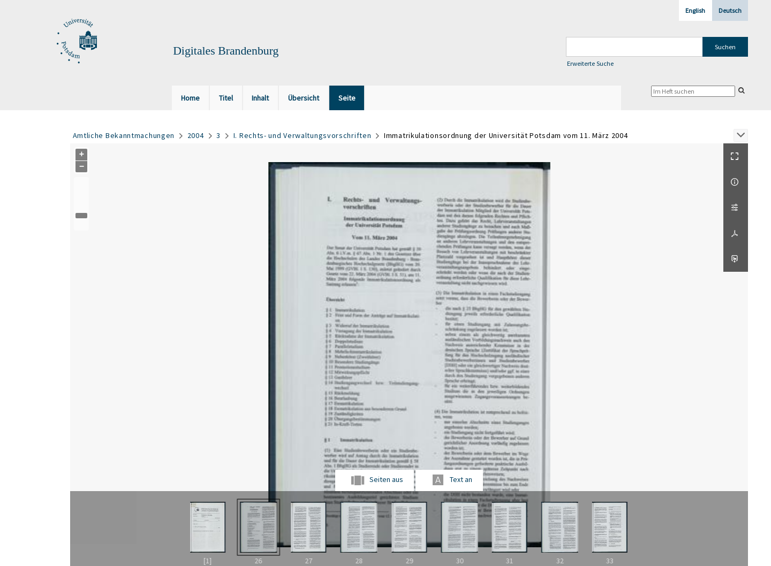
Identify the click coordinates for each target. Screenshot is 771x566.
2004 (195, 135)
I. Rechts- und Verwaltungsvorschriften (302, 135)
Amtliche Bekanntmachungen (124, 135)
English (695, 10)
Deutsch (730, 10)
